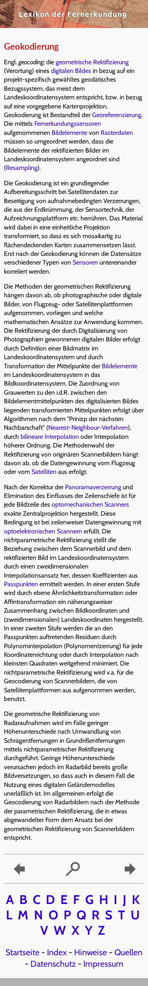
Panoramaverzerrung (93, 487)
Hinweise (90, 952)
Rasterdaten (117, 132)
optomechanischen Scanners (90, 504)
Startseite (22, 952)
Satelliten (44, 471)
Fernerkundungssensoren (67, 123)
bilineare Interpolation (50, 436)
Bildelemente (69, 132)
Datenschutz (53, 963)
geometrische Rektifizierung (92, 62)
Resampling (21, 167)
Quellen (128, 952)
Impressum (103, 963)
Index (57, 952)
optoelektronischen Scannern (43, 531)
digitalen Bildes (71, 71)
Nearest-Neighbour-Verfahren (88, 427)
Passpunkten (21, 584)
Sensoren (85, 262)
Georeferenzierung (116, 115)
